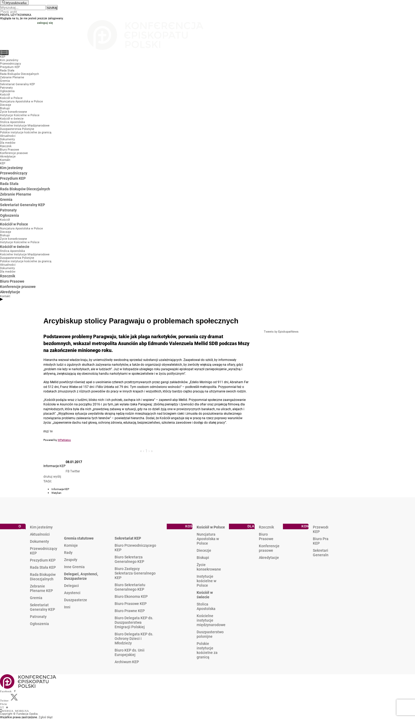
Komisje (71, 545)
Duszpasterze (75, 600)
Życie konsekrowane (209, 567)
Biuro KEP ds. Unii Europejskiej (130, 652)
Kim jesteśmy (41, 527)
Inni (67, 607)
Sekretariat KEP (128, 538)
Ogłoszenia (39, 624)
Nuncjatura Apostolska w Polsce (208, 538)
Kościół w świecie (205, 594)
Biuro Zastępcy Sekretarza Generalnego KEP (135, 573)
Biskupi (203, 557)
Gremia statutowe (79, 538)
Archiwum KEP (127, 662)
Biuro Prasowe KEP (131, 604)
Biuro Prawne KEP (130, 611)
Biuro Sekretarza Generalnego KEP (129, 559)
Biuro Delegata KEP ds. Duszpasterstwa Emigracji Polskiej (134, 622)
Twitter (75, 471)
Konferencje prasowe (269, 548)
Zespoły (70, 560)
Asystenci (72, 593)
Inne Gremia (74, 567)
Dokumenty (39, 541)
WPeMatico (64, 440)
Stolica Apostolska (206, 606)
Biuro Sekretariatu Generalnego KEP (130, 587)
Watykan (56, 492)
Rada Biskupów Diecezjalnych (43, 576)
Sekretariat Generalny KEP (42, 607)
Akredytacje (269, 557)
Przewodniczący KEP (43, 550)
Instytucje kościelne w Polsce (206, 580)
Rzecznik (266, 527)
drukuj (47, 476)
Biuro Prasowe (266, 536)
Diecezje (204, 550)
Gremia (36, 598)
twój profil (10, 11)
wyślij (57, 476)
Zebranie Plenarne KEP (41, 588)
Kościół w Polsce (211, 527)
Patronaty (38, 616)
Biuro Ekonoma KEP (131, 596)
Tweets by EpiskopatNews (281, 331)
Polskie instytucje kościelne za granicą (207, 650)
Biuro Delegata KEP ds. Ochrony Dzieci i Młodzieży (134, 638)
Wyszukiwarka (16, 2)
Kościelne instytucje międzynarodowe (211, 620)
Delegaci (71, 586)
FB (67, 471)
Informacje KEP (60, 489)
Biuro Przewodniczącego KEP (135, 547)
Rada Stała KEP (43, 567)
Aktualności (40, 534)
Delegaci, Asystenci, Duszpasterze (81, 576)
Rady (68, 552)
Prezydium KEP (43, 560)
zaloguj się (45, 22)
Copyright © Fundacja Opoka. (19, 714)
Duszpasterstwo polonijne (210, 634)
